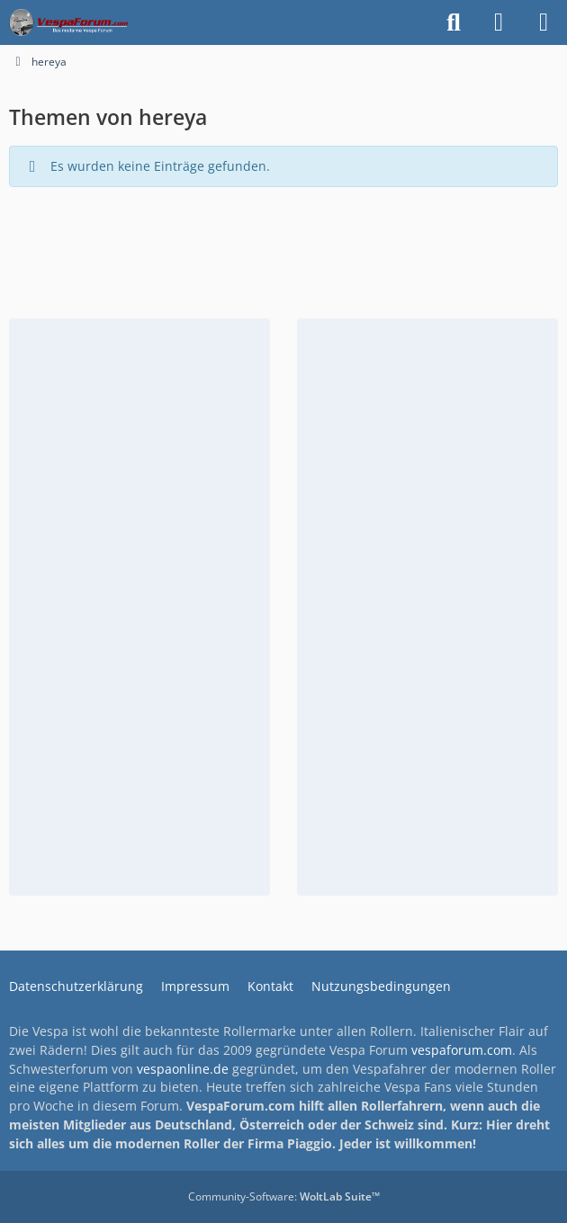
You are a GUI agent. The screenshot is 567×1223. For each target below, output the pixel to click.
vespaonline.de (183, 1068)
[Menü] (544, 22)
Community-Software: (284, 1196)
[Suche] (454, 22)
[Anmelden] (499, 22)
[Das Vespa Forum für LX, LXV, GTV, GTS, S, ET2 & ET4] (68, 22)
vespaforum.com (461, 1049)
